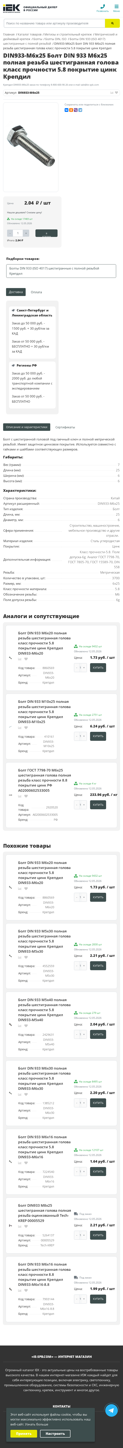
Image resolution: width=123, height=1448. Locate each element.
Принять (23, 1433)
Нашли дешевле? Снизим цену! (24, 212)
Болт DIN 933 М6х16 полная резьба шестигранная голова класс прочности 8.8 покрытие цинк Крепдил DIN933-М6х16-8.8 (44, 1259)
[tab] (65, 427)
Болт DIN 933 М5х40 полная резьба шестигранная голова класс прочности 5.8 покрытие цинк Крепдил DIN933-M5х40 (44, 1000)
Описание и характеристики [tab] (26, 427)
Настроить (55, 1433)
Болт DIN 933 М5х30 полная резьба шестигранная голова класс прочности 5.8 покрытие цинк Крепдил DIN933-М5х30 (44, 934)
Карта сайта (83, 1443)
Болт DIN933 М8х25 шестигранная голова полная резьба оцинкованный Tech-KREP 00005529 (44, 1199)
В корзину (46, 234)
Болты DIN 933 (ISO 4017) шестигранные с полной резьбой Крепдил (54, 271)
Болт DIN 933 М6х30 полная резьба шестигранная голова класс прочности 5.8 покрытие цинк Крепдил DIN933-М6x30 (44, 1067)
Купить (98, 667)
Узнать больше (36, 1424)
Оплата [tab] (36, 292)
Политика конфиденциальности (53, 1443)
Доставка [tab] (16, 292)
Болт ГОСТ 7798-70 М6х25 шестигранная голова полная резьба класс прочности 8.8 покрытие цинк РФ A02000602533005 (44, 776)
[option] (31, 147)
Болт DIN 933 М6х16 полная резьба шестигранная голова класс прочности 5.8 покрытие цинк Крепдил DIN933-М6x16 (44, 1134)
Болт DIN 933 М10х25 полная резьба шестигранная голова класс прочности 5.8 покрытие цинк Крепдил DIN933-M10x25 (44, 709)
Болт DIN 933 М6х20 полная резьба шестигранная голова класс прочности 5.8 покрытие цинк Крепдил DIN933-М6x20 (44, 642)
